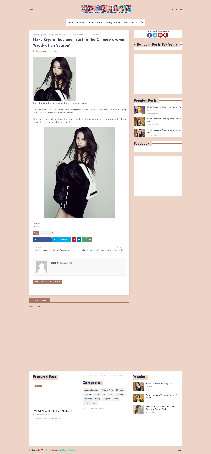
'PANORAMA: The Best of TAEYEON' (52, 411)
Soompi (36, 226)
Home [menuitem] (70, 22)
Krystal (42, 35)
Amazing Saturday (91, 390)
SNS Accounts (99, 394)
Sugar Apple (41, 51)
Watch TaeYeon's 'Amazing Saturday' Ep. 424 (164, 131)
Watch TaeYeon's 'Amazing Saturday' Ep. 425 (161, 396)
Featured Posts (107, 390)
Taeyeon (107, 399)
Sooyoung (88, 399)
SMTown (87, 394)
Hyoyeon (119, 390)
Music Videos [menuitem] (130, 22)
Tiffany (116, 399)
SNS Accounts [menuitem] (95, 22)
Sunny (97, 399)
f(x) (42, 233)
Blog (47, 450)
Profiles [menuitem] (81, 22)
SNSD (110, 394)
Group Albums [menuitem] (113, 22)
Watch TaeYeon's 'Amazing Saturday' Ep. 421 (164, 108)
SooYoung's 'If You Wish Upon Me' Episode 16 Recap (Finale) (160, 408)
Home (32, 10)
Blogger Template (69, 450)
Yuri (94, 403)
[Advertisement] (158, 74)
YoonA (86, 403)
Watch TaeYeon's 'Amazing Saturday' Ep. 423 (164, 120)
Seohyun (119, 394)
